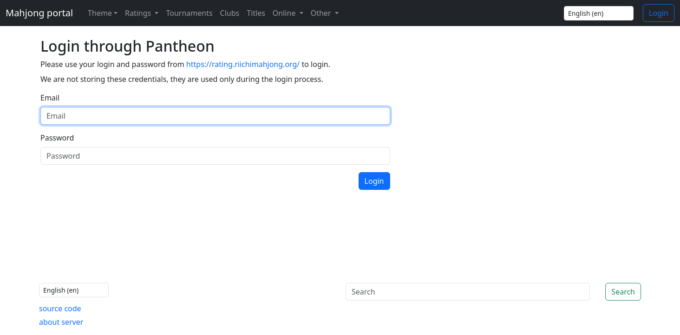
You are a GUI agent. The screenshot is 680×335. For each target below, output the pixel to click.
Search (623, 292)
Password (57, 138)
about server (61, 322)
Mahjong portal (39, 13)
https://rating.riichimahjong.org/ (243, 64)
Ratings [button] (139, 13)
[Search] (468, 292)
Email (49, 98)
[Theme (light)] (100, 13)
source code (60, 308)
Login (658, 13)
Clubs (230, 13)
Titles (256, 13)
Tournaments (189, 13)
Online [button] (285, 13)
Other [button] (322, 13)
